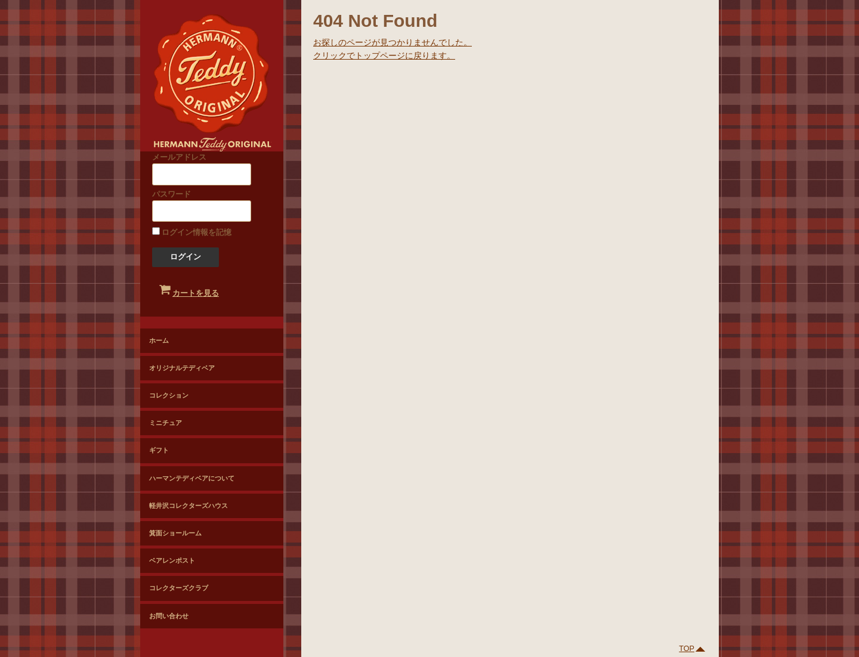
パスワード (201, 206)
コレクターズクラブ (178, 587)
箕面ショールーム (175, 533)
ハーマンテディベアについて (191, 478)
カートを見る (191, 287)
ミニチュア (165, 422)
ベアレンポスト (172, 560)
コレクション (169, 395)
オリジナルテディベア (182, 367)
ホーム (159, 340)
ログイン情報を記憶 (192, 232)
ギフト (159, 450)
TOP (692, 648)
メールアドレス (201, 169)
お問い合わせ (169, 615)
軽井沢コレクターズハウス (188, 505)
